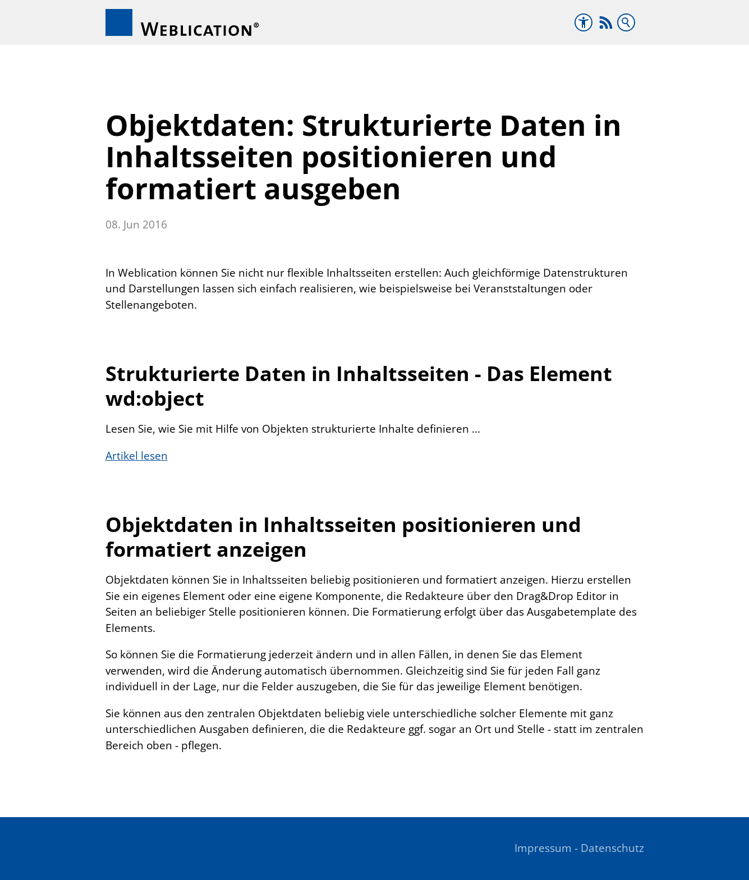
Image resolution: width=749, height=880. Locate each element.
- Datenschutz (609, 848)
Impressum (543, 848)
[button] (606, 22)
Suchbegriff (626, 22)
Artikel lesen (136, 455)
